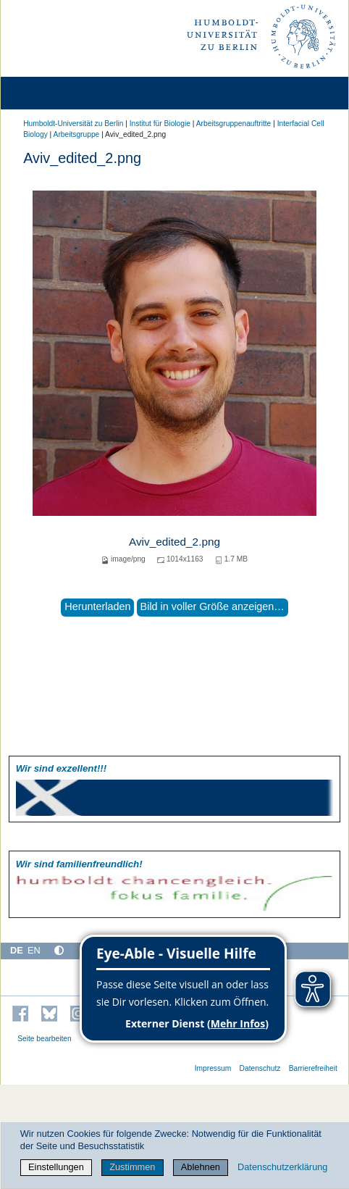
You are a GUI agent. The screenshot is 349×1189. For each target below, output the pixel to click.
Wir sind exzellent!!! (61, 768)
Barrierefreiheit (313, 1068)
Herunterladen (97, 606)
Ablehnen (200, 1166)
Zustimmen (132, 1166)
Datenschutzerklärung (282, 1166)
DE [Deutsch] (16, 950)
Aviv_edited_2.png (174, 541)
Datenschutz (260, 1068)
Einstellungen (56, 1166)
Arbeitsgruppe (77, 134)
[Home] (52, 93)
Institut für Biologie (160, 124)
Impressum (213, 1068)
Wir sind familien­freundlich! (79, 864)
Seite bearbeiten (44, 1039)
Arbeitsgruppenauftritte (234, 124)
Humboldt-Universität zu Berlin (73, 124)
